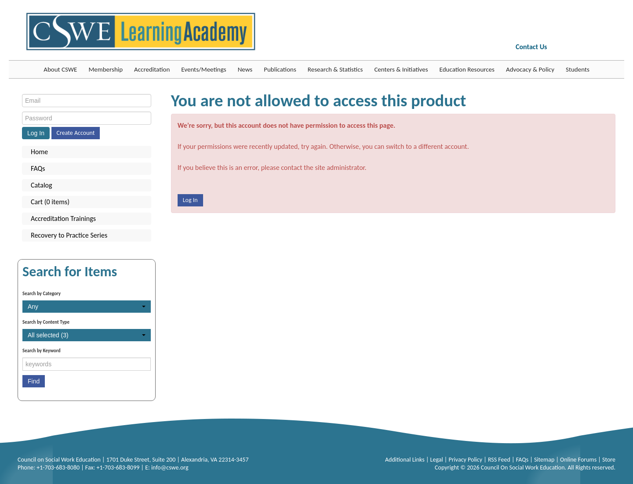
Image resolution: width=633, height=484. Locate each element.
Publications (280, 69)
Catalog (41, 185)
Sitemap (545, 459)
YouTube (605, 48)
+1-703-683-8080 (58, 467)
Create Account (76, 133)
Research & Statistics (335, 69)
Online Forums (579, 459)
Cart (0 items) (50, 202)
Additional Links (405, 459)
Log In (190, 200)
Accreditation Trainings (63, 218)
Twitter (576, 48)
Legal (437, 459)
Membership (105, 69)
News (245, 69)
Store (608, 459)
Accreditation (152, 69)
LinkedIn (591, 48)
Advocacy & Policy (530, 69)
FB (561, 48)
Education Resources (467, 69)
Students (577, 69)
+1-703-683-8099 (117, 467)
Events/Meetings (203, 69)
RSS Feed (500, 459)
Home (39, 152)
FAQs (38, 168)
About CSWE (60, 69)
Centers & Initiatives (401, 69)
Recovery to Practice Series (69, 235)
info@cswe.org (170, 467)
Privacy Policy (466, 459)
